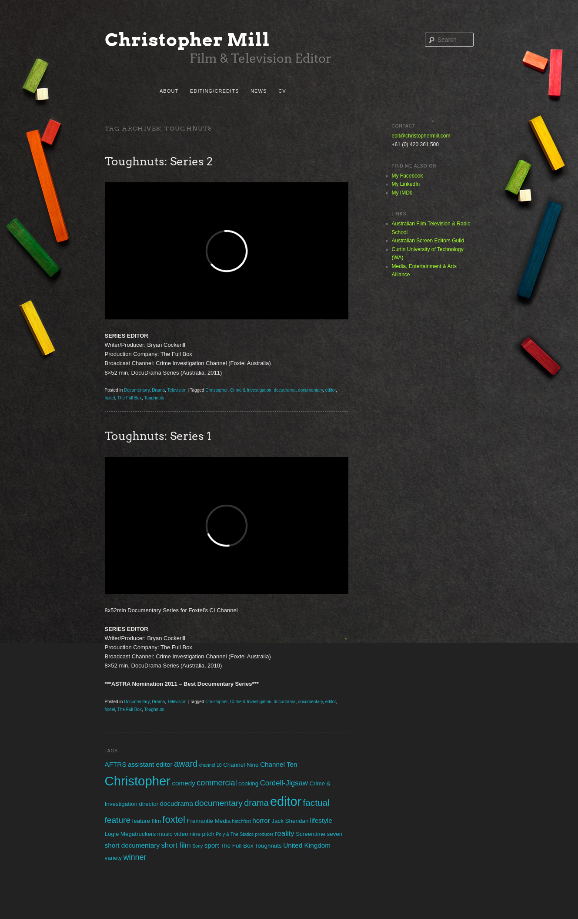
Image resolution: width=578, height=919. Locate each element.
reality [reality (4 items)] (284, 833)
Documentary (137, 390)
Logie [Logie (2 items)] (112, 834)
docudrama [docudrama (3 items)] (176, 803)
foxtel (110, 398)
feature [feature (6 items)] (118, 820)
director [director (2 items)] (148, 804)
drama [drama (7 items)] (256, 803)
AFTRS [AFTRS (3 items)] (116, 764)
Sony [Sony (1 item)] (197, 846)
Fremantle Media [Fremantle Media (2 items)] (209, 821)
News (259, 91)
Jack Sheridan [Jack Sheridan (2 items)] (289, 821)
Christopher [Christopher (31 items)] (138, 781)
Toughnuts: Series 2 (159, 161)
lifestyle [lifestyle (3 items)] (321, 820)
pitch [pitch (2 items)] (208, 834)
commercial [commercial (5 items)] (217, 782)
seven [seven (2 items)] (334, 834)
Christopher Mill (187, 39)
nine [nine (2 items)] (195, 834)
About (169, 91)
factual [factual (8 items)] (316, 803)
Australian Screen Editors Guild (428, 241)
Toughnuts (154, 398)
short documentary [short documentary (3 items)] (132, 845)
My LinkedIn (406, 184)
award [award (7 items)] (185, 763)
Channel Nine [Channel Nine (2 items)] (240, 764)
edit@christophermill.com (421, 136)
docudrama (285, 390)
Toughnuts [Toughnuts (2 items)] (268, 845)
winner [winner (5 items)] (134, 857)
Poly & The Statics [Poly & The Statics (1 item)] (235, 834)
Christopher (216, 390)
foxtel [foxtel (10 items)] (173, 819)
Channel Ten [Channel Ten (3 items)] (278, 764)
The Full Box (129, 398)
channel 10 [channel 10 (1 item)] (210, 765)
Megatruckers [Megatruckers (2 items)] (138, 834)
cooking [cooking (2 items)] (248, 783)
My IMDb (402, 193)
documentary (310, 390)
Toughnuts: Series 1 (158, 436)
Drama (158, 390)
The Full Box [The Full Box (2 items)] (237, 845)
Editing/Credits (214, 91)
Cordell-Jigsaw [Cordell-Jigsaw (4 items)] (284, 783)
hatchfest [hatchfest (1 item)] (241, 821)
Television (177, 390)
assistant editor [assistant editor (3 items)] (150, 764)
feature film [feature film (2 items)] (146, 821)
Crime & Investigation (250, 390)
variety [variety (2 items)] (113, 858)
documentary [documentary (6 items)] (218, 803)
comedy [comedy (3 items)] (183, 783)
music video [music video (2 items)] (172, 834)
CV (282, 91)
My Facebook (407, 176)
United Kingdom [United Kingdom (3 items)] (307, 845)
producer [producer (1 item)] (264, 834)
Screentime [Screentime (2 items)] (310, 834)
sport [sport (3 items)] (211, 845)
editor (330, 390)
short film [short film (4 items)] (175, 845)
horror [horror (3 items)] (261, 820)
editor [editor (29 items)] (285, 801)
